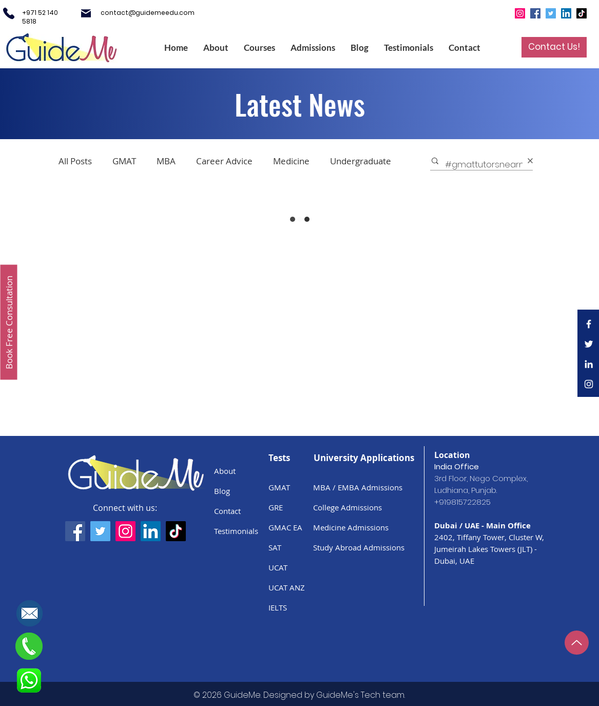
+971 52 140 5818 (40, 17)
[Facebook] (535, 13)
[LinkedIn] (566, 13)
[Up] (577, 643)
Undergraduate (360, 161)
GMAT (124, 161)
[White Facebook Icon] (588, 324)
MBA (166, 161)
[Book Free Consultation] (9, 322)
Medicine (291, 161)
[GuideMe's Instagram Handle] (125, 531)
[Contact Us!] (554, 47)
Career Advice (224, 161)
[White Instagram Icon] (588, 384)
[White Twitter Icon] (588, 344)
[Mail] (86, 13)
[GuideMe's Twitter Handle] (100, 531)
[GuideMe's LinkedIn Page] (151, 531)
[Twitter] (551, 13)
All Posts (75, 161)
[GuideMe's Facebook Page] (75, 531)
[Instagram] (520, 13)
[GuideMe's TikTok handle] (176, 531)
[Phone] (8, 13)
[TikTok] (581, 13)
